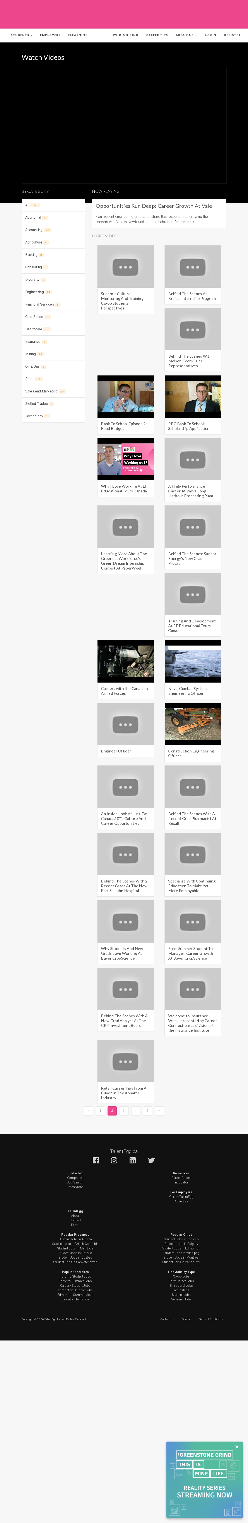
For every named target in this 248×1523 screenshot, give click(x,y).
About (75, 1215)
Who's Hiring (125, 35)
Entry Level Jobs (181, 1285)
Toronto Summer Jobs (75, 1281)
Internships (181, 1290)
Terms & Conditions (211, 1319)
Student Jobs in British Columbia (75, 1244)
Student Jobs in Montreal (181, 1257)
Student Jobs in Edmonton (181, 1248)
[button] (21, 35)
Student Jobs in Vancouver (181, 1262)
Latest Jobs (75, 1187)
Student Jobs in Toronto (181, 1239)
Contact (75, 1220)
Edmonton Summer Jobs (75, 1294)
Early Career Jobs (181, 1281)
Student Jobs (181, 1294)
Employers (50, 35)
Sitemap (187, 1319)
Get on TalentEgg (181, 1196)
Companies (75, 1178)
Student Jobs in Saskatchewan (75, 1262)
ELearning (78, 35)
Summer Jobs (181, 1299)
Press (75, 1225)
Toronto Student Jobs (75, 1276)
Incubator (181, 1182)
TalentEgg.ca (124, 1151)
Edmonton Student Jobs (75, 1290)
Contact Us (167, 1319)
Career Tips (157, 35)
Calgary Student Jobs (75, 1285)
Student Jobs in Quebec (75, 1257)
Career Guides (181, 1178)
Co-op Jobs (181, 1276)
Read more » (184, 222)
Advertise (181, 1201)
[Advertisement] (124, 13)
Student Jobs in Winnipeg (181, 1253)
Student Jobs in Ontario (75, 1253)
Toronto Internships (75, 1299)
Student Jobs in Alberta (75, 1239)
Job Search (75, 1182)
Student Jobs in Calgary (181, 1244)
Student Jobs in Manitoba (75, 1248)
